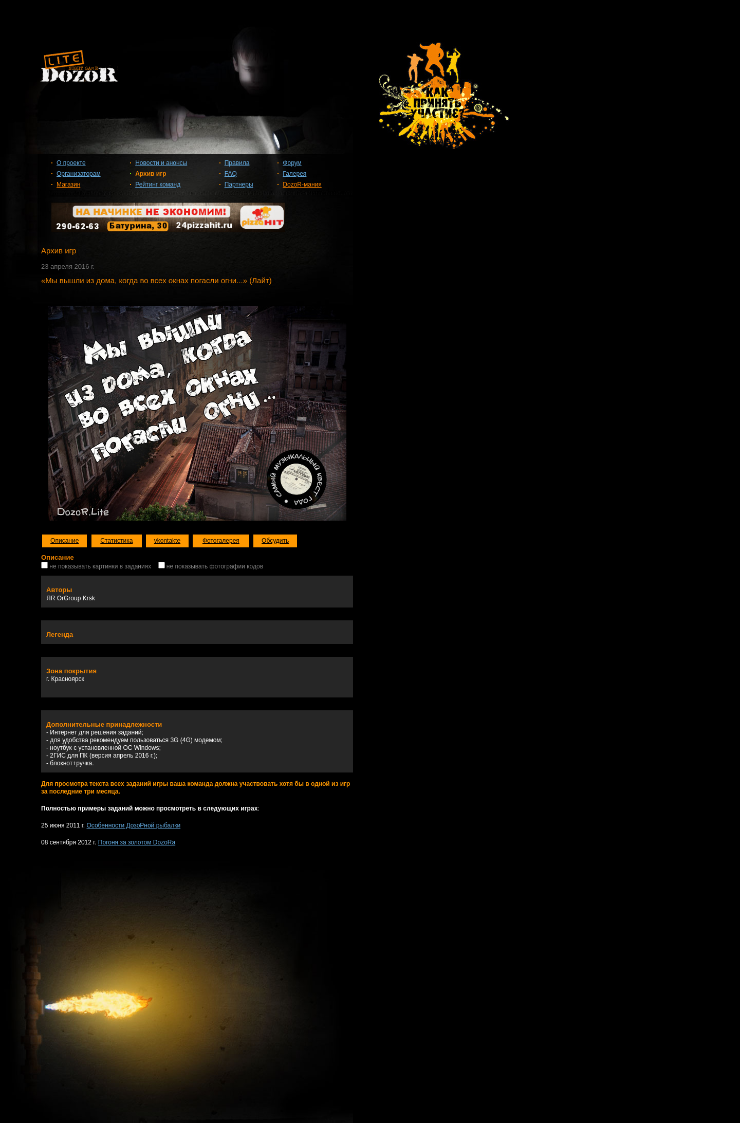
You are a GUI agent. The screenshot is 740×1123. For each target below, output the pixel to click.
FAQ (231, 173)
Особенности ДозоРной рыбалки (133, 825)
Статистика (116, 540)
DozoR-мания (302, 184)
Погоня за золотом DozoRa (136, 842)
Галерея (294, 173)
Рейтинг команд (157, 184)
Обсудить (275, 540)
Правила (237, 163)
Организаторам (79, 173)
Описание (64, 540)
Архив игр (150, 173)
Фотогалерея (220, 540)
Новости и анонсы (161, 163)
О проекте (71, 163)
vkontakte (167, 540)
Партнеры (239, 184)
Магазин (68, 184)
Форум (292, 163)
